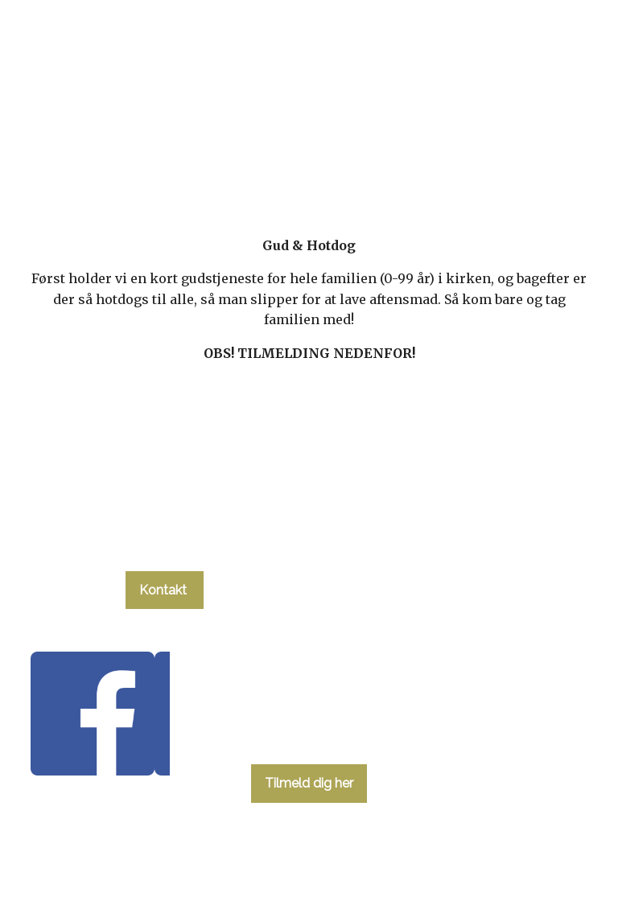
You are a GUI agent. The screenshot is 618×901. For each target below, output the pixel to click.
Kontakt (164, 590)
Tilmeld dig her (309, 783)
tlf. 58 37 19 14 (164, 544)
